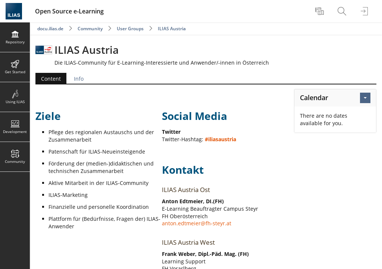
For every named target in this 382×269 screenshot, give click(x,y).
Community (90, 28)
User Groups (130, 28)
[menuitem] (320, 11)
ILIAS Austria (172, 28)
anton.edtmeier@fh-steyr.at (196, 223)
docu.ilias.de (50, 28)
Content (51, 78)
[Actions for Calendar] (365, 98)
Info (79, 78)
